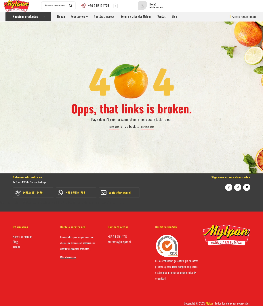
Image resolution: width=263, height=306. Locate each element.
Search (71, 5)
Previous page (147, 127)
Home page (114, 127)
